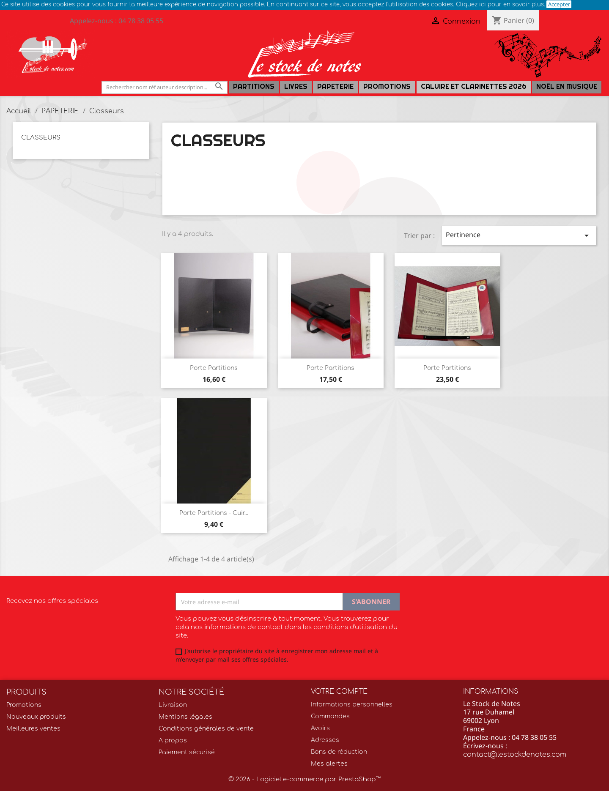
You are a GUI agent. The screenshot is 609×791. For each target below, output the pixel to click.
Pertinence (519, 235)
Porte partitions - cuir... (213, 513)
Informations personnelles (351, 704)
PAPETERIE (335, 86)
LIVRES (295, 86)
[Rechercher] (165, 87)
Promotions (387, 86)
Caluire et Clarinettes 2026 (474, 86)
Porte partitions (330, 368)
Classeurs (40, 137)
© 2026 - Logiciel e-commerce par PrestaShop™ (304, 779)
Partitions (253, 86)
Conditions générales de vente (206, 728)
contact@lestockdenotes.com (514, 754)
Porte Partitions (214, 368)
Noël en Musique (566, 86)
